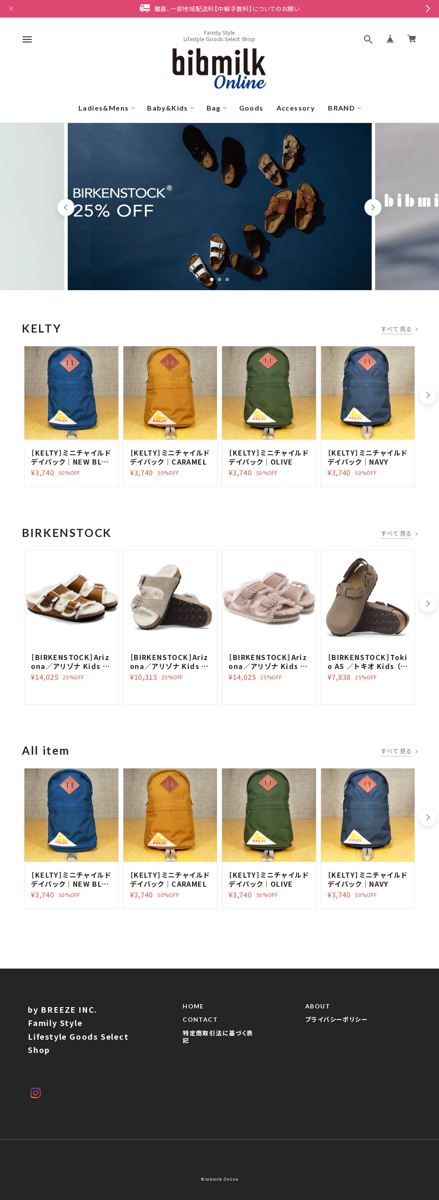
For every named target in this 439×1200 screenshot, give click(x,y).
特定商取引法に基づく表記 (218, 1041)
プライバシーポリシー (336, 1023)
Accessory (296, 108)
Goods (251, 108)
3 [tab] (227, 279)
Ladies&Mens (103, 108)
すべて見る (396, 328)
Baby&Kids (167, 108)
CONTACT (200, 1023)
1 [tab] (212, 279)
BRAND (341, 108)
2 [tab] (219, 279)
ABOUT (317, 1010)
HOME (193, 1010)
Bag (214, 108)
